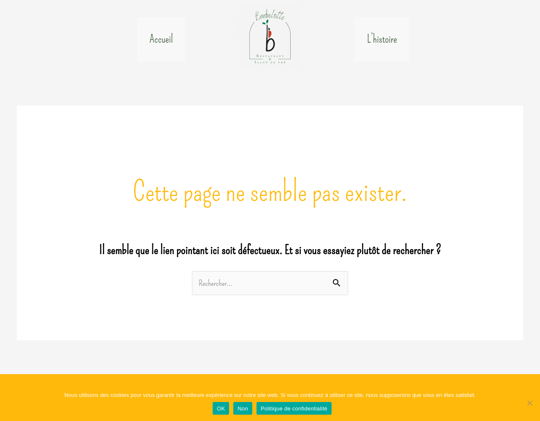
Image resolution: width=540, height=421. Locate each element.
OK (221, 408)
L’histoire (382, 43)
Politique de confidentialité (294, 408)
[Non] (529, 403)
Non (243, 408)
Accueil (161, 43)
